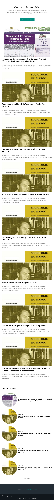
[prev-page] (3, 382)
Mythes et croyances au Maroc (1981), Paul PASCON (25, 194)
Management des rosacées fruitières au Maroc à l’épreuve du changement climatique (24, 60)
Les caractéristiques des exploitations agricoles (24, 325)
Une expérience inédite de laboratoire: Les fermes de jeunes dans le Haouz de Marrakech (26, 369)
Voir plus (27, 478)
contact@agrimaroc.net (30, 489)
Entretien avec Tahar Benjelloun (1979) (19, 282)
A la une (20, 397)
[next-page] (6, 382)
